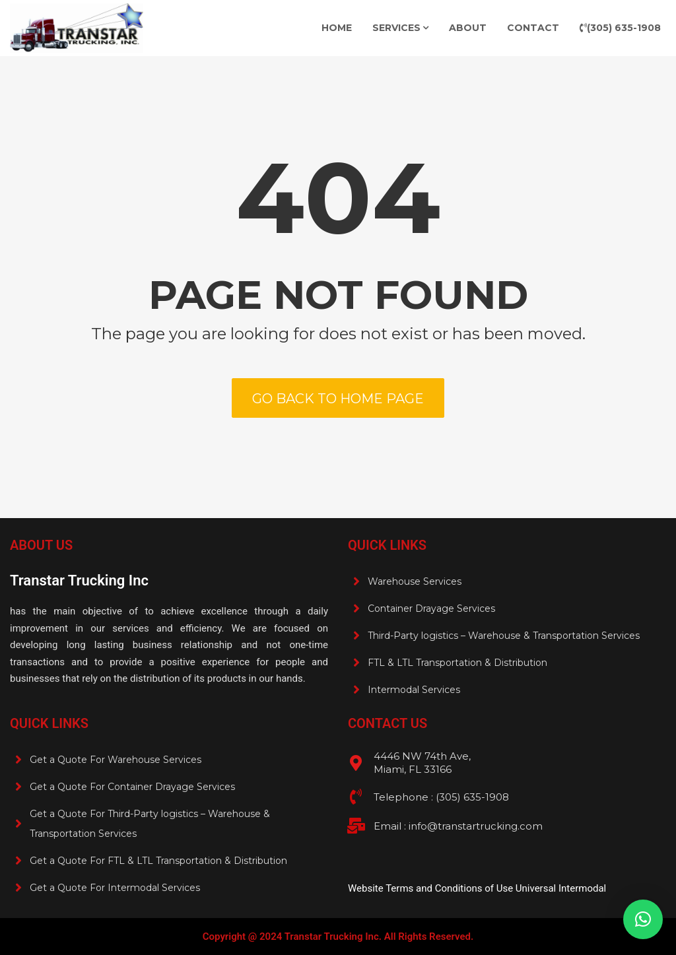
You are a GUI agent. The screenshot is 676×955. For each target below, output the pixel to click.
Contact (533, 28)
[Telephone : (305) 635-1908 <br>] (356, 797)
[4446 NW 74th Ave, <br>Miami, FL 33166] (356, 763)
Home (336, 28)
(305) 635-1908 (620, 28)
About (468, 28)
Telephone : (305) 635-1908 (441, 797)
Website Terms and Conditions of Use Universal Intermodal (477, 888)
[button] (643, 919)
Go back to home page (338, 399)
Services (396, 28)
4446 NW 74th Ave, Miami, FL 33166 (422, 762)
